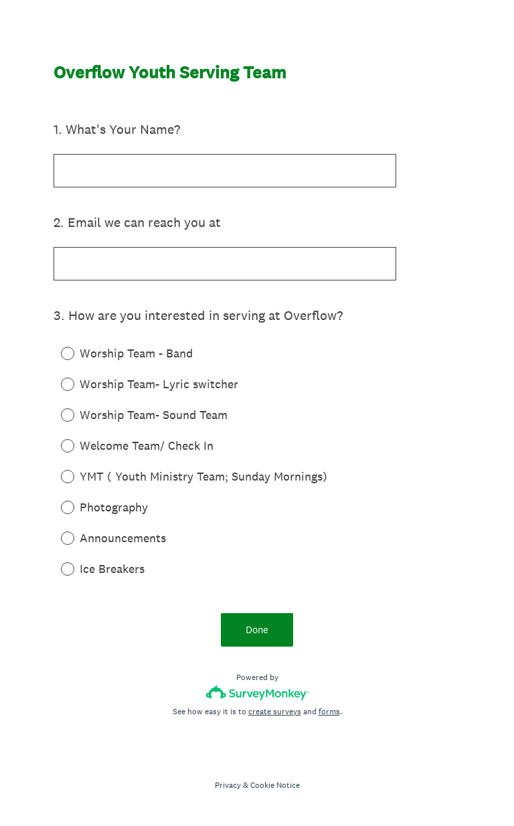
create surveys (274, 711)
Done (257, 629)
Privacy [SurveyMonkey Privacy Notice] (228, 785)
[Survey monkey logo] (257, 692)
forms (329, 711)
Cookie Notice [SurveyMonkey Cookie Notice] (275, 785)
